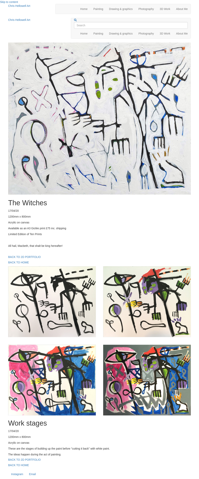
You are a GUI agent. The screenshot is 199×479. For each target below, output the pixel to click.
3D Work (165, 9)
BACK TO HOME (18, 262)
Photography (146, 9)
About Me (182, 9)
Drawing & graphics (121, 9)
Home (83, 9)
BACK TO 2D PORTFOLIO (24, 257)
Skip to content (9, 2)
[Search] (75, 20)
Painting (98, 9)
